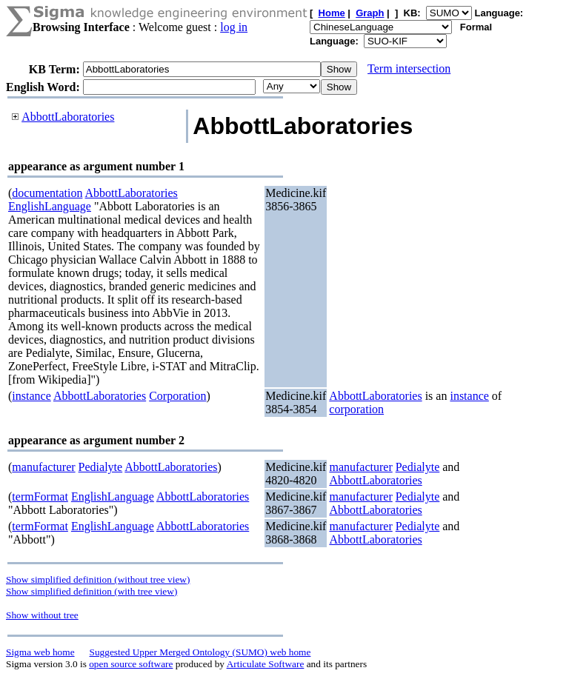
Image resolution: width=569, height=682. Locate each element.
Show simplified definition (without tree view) (98, 579)
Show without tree (42, 615)
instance (31, 396)
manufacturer (43, 467)
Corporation (177, 396)
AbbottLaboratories (67, 116)
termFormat (40, 496)
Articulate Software (266, 663)
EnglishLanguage (49, 206)
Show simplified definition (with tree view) (91, 591)
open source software (131, 663)
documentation (47, 193)
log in (233, 27)
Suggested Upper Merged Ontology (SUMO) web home (200, 652)
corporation (356, 409)
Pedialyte (101, 467)
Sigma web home (40, 652)
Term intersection (408, 68)
